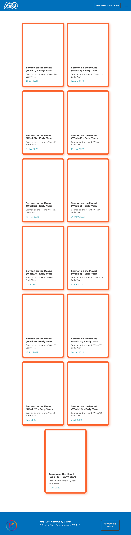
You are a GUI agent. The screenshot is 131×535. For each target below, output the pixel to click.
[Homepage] (11, 525)
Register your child (107, 5)
